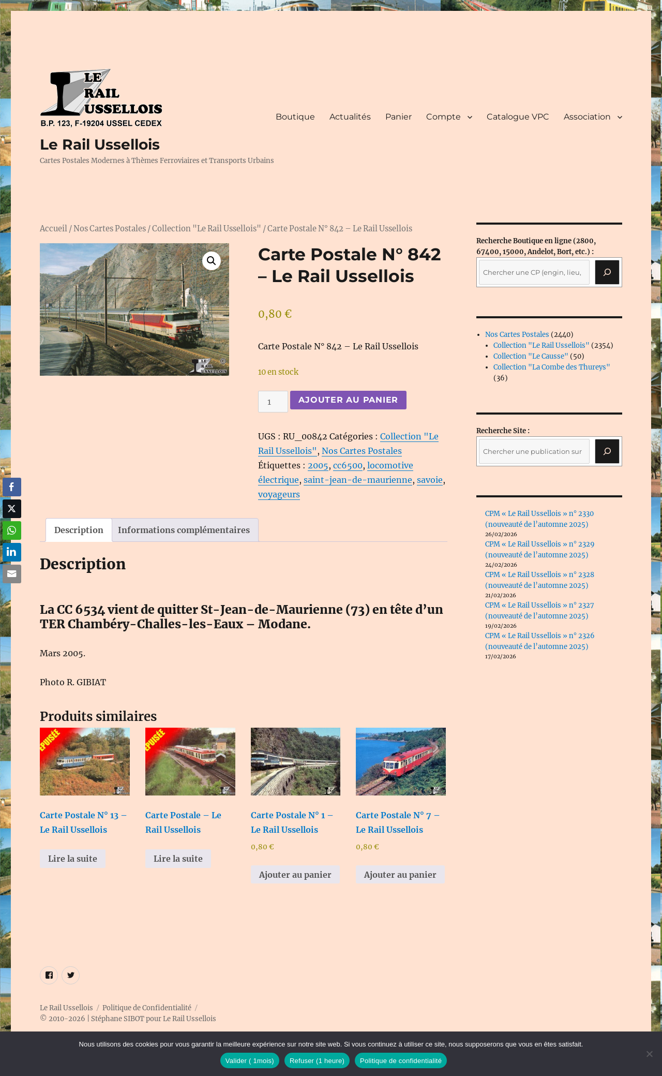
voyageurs (279, 494)
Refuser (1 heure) (317, 1061)
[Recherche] (607, 272)
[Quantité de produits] (273, 401)
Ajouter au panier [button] (295, 874)
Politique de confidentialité (401, 1061)
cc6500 (348, 465)
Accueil (53, 228)
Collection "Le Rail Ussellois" (206, 228)
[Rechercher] (607, 451)
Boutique (295, 117)
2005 (318, 465)
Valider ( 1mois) (249, 1061)
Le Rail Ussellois (100, 144)
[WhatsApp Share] (12, 530)
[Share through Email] (12, 574)
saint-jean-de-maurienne (358, 480)
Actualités (350, 117)
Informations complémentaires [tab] (184, 530)
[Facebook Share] (12, 487)
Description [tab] (78, 530)
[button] (211, 261)
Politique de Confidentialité (146, 1008)
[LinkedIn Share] (12, 552)
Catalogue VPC (518, 117)
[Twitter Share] (12, 508)
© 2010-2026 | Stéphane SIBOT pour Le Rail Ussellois (128, 1018)
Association (587, 117)
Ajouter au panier (348, 400)
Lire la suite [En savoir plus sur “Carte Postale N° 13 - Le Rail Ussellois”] (72, 858)
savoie (430, 480)
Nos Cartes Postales (109, 228)
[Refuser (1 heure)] (649, 1054)
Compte (443, 117)
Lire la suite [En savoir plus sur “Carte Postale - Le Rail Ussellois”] (178, 858)
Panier (398, 117)
